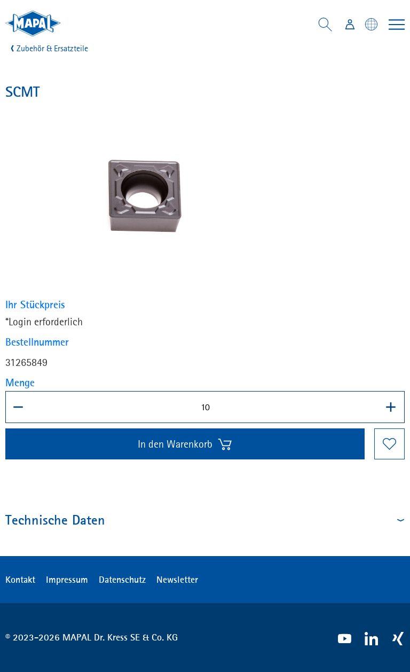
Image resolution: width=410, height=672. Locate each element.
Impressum (67, 579)
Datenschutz (122, 579)
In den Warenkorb (185, 443)
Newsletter (177, 579)
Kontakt (20, 579)
